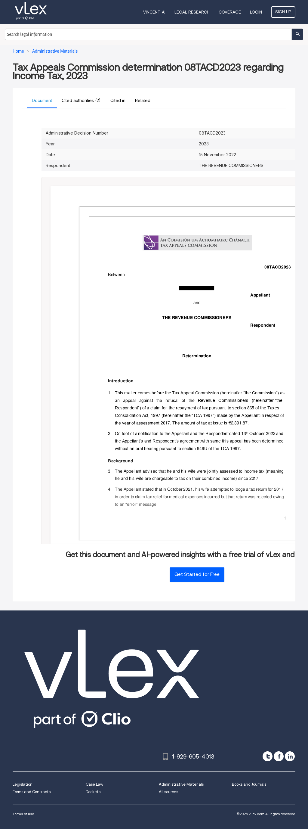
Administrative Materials (181, 784)
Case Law (94, 784)
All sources (168, 792)
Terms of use (23, 814)
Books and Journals (249, 784)
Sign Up (283, 11)
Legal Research (192, 12)
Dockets (93, 792)
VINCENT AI (154, 12)
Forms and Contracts (32, 792)
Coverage (230, 12)
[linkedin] (290, 756)
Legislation (22, 784)
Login (256, 12)
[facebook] (279, 756)
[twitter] (268, 756)
